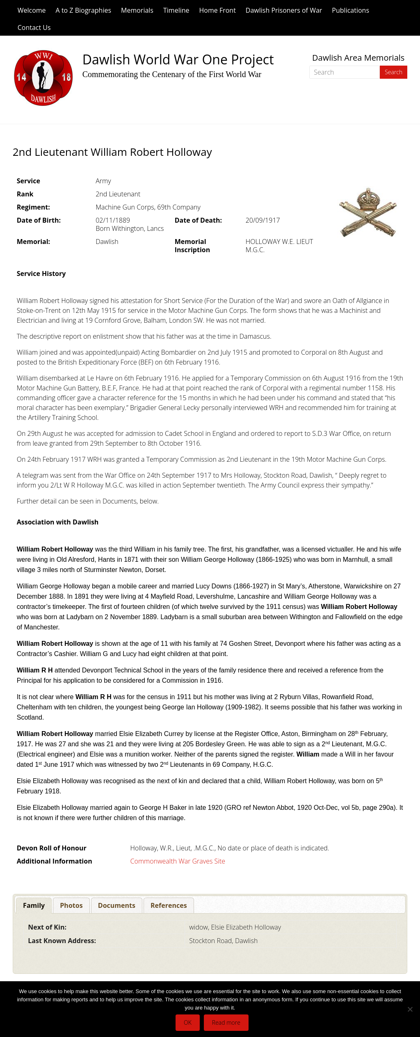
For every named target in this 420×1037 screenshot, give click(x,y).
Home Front (217, 10)
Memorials (137, 10)
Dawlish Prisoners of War (284, 10)
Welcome (32, 10)
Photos (71, 905)
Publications (350, 10)
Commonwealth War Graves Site (177, 861)
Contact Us (34, 27)
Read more (226, 1022)
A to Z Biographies (83, 10)
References (169, 905)
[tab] (34, 906)
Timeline (176, 10)
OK (188, 1022)
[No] (410, 1009)
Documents (116, 905)
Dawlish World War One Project (178, 59)
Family (34, 905)
